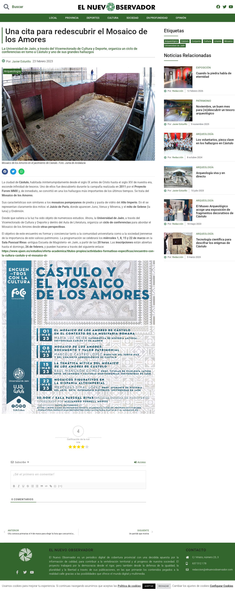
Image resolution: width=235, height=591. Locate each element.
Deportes (93, 17)
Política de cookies (129, 586)
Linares (217, 41)
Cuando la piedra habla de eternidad (213, 74)
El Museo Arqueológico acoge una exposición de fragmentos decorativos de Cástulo (214, 211)
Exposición (203, 67)
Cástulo (185, 41)
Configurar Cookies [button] (221, 586)
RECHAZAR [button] (164, 586)
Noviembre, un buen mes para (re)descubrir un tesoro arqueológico (215, 110)
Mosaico (228, 41)
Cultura (112, 17)
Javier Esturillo (21, 61)
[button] (5, 172)
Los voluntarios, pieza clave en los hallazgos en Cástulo (215, 141)
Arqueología (12, 71)
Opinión (181, 17)
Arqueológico (171, 41)
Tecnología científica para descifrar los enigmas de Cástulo (213, 243)
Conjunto (196, 41)
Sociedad (132, 17)
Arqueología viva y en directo (210, 174)
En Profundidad (157, 17)
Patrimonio (203, 100)
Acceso (140, 462)
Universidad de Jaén (175, 45)
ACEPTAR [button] (149, 586)
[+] (64, 485)
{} (59, 485)
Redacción (177, 91)
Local (53, 17)
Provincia (71, 17)
